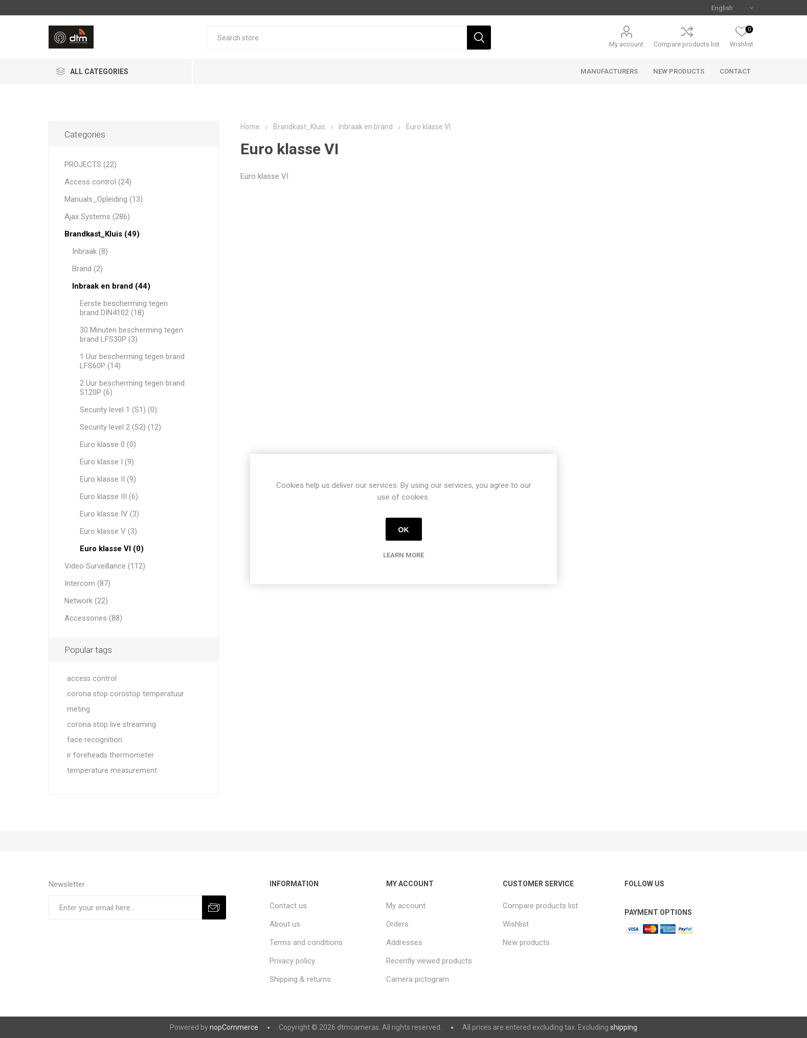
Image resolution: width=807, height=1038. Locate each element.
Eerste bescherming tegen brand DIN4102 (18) (124, 308)
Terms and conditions (306, 942)
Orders (397, 924)
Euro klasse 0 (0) (108, 444)
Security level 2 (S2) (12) (120, 427)
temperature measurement (112, 770)
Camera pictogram (417, 979)
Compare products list (687, 44)
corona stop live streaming (111, 724)
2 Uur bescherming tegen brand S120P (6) (132, 388)
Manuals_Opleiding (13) (103, 199)
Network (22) (86, 600)
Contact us (288, 905)
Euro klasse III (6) (109, 496)
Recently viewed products (429, 960)
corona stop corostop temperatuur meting (125, 702)
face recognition (94, 740)
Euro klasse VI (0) (112, 548)
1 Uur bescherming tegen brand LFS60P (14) (132, 361)
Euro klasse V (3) (108, 531)
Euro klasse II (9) (108, 479)
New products (526, 942)
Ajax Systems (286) (97, 216)
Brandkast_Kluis (299, 127)
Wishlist (516, 924)
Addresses (404, 942)
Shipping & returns (300, 979)
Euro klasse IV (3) (109, 513)
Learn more (403, 555)
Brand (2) (87, 268)
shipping (623, 1027)
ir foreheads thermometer (110, 755)
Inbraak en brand (366, 127)
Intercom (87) (87, 583)
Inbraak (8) (90, 251)
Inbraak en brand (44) (111, 286)
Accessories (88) (93, 618)
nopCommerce (234, 1027)
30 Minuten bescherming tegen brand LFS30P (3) (131, 334)
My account (626, 44)
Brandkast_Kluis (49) (102, 234)
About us (285, 924)
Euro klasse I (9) (107, 461)
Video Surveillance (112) (104, 566)
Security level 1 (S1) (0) (118, 409)
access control (92, 678)
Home (250, 127)
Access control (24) (97, 181)
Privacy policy (292, 960)
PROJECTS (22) (90, 164)
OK (403, 529)
